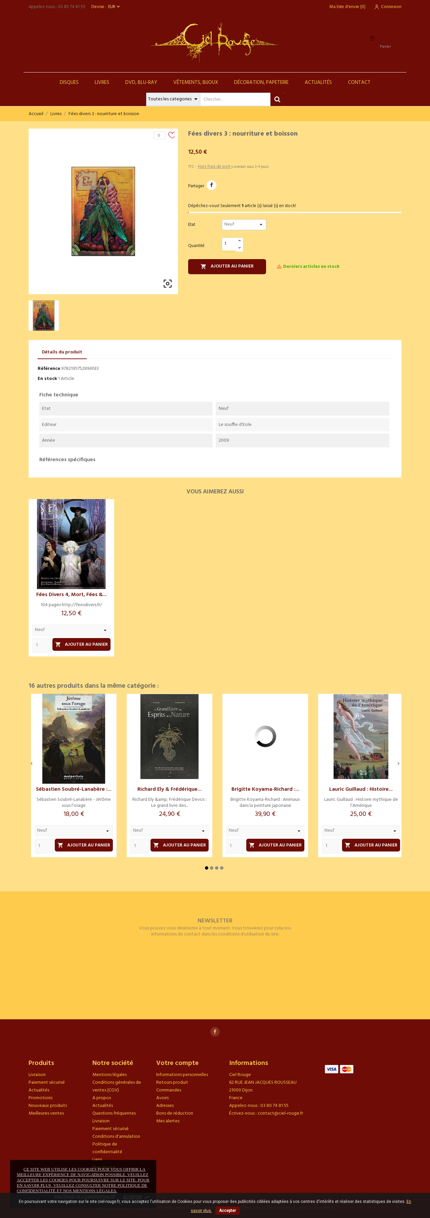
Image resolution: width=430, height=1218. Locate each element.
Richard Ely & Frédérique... (169, 789)
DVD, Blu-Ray (141, 83)
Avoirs (162, 1098)
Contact (359, 83)
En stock (47, 379)
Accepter (227, 1210)
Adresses (165, 1106)
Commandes (168, 1090)
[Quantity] (41, 645)
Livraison (37, 1075)
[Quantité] (229, 244)
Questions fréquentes (114, 1113)
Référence (49, 369)
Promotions (40, 1098)
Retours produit (172, 1082)
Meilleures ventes (46, 1113)
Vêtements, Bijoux (195, 83)
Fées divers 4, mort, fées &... (71, 594)
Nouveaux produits (48, 1106)
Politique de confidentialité (107, 1148)
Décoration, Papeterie (261, 83)
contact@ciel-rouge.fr (280, 1113)
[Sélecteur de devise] (114, 6)
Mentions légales (109, 1075)
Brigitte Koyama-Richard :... (265, 789)
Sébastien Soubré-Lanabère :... (74, 789)
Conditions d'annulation (116, 1136)
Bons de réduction (174, 1113)
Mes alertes (167, 1121)
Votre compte (177, 1063)
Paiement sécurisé (47, 1082)
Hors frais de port (214, 166)
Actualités (318, 83)
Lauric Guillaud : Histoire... (361, 789)
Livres (102, 83)
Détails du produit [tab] (62, 352)
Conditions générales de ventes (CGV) (116, 1086)
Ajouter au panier (227, 266)
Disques (69, 83)
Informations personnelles (182, 1075)
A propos (101, 1098)
